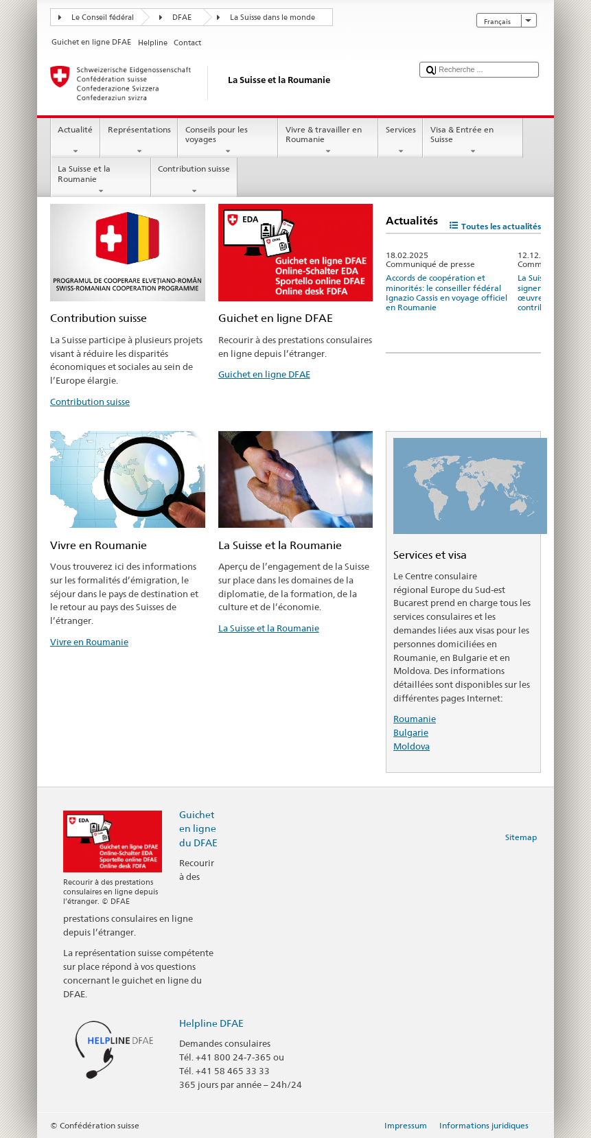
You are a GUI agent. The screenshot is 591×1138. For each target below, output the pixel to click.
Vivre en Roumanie (89, 641)
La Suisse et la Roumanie (100, 179)
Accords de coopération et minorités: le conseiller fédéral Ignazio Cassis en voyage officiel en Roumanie (446, 292)
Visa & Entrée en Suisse (473, 140)
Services (400, 140)
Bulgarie (410, 732)
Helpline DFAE (211, 1023)
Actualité (75, 140)
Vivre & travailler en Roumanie (328, 140)
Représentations (139, 140)
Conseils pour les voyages (227, 140)
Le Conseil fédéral (102, 17)
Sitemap (521, 837)
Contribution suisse (194, 179)
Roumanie (414, 718)
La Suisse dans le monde (272, 17)
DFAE (182, 17)
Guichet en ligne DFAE (264, 374)
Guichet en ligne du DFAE (198, 828)
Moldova (411, 746)
